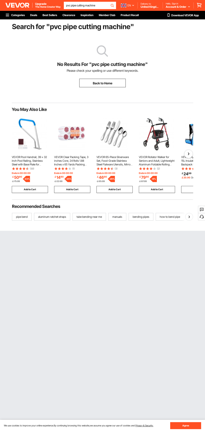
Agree (185, 425)
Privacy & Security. (144, 425)
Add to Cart (30, 189)
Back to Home (102, 83)
